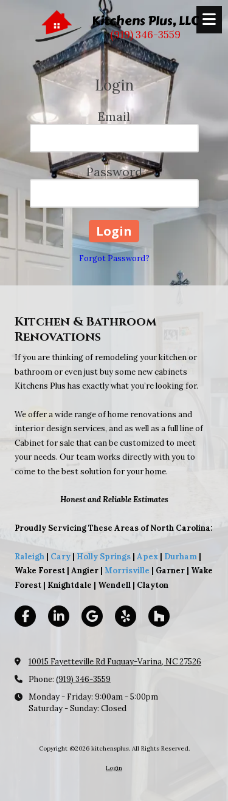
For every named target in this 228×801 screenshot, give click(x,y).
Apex (146, 556)
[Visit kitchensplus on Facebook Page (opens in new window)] (25, 616)
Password (114, 171)
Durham (180, 556)
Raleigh (29, 556)
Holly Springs (104, 556)
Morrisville (127, 570)
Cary (60, 556)
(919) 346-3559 (83, 679)
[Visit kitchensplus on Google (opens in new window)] (92, 616)
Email (114, 116)
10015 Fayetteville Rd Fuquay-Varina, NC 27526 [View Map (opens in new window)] (115, 661)
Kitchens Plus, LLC (145, 20)
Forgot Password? (114, 258)
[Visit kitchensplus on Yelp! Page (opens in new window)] (125, 616)
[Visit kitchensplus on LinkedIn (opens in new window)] (58, 616)
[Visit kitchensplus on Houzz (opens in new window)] (159, 616)
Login (114, 768)
